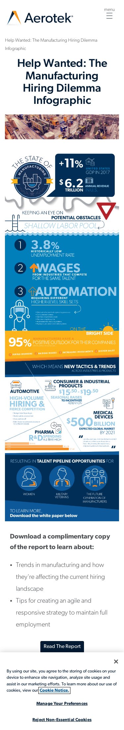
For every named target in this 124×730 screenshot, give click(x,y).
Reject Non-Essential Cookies (62, 720)
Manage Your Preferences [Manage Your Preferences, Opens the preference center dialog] (62, 704)
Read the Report (62, 646)
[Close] (116, 661)
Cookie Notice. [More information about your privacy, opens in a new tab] (54, 690)
